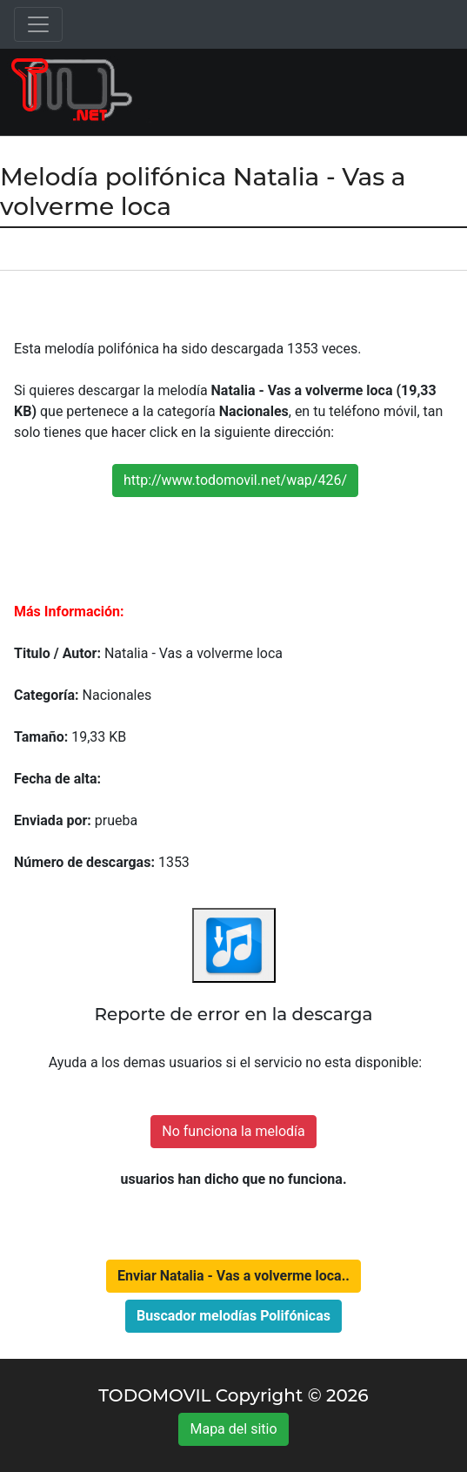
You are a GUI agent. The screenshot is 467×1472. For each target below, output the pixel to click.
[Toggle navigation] (38, 24)
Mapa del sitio (233, 1429)
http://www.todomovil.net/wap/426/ (235, 480)
